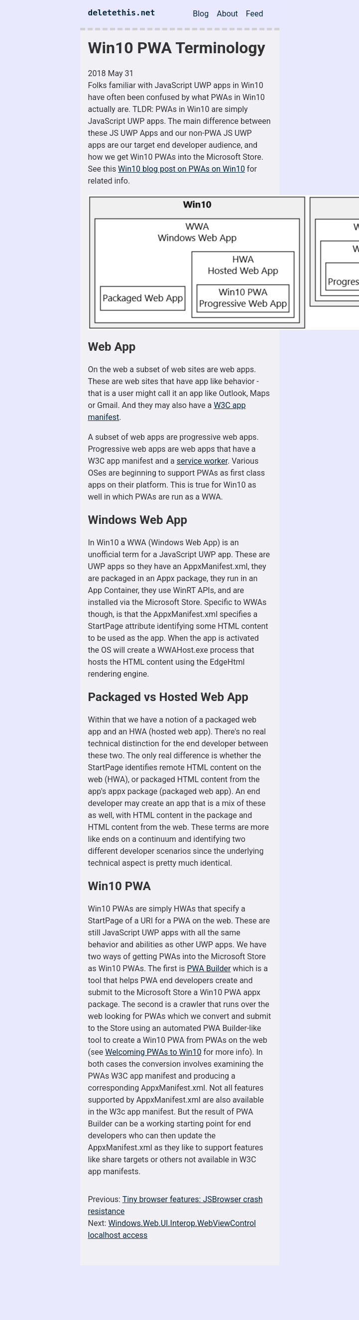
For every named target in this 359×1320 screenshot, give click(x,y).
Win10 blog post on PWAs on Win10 (181, 169)
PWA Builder (209, 968)
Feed (254, 13)
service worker (202, 461)
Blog (201, 13)
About (227, 13)
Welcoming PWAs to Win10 (153, 1052)
